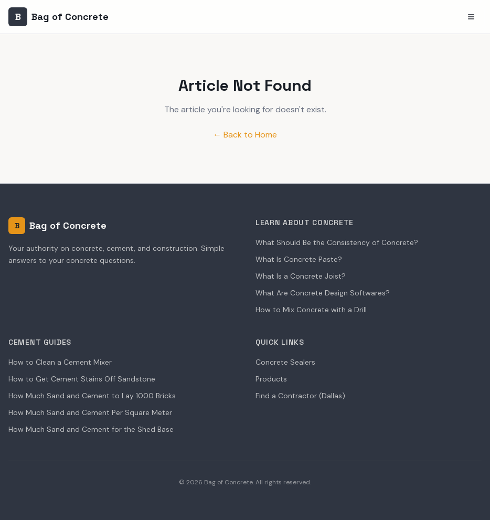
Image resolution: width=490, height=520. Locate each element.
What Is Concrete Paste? (298, 259)
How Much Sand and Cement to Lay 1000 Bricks (92, 395)
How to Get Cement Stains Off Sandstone (81, 379)
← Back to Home (245, 134)
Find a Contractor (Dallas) (300, 395)
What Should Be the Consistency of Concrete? (336, 242)
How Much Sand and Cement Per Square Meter (90, 412)
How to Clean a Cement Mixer (60, 362)
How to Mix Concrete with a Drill (311, 309)
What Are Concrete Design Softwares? (322, 293)
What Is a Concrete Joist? (300, 276)
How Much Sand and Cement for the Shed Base (91, 429)
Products (271, 379)
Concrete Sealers (285, 362)
